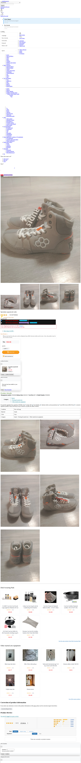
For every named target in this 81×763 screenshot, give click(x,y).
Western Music (9, 68)
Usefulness (31, 731)
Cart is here (22, 38)
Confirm (7, 754)
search (2, 5)
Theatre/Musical (10, 73)
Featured (4, 43)
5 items (72, 721)
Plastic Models (9, 91)
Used (19, 322)
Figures (8, 90)
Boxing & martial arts (17, 400)
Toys (7, 79)
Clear (40, 733)
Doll (7, 82)
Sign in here (22, 35)
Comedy (8, 61)
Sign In (2, 8)
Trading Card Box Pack (11, 92)
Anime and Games (10, 70)
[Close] (1, 364)
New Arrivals (5, 38)
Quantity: (4, 749)
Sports (3, 50)
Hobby (8, 88)
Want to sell (4, 45)
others (7, 57)
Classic (8, 69)
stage (7, 58)
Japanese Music (10, 66)
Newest (15, 731)
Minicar (8, 85)
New (14, 320)
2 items (72, 722)
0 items (72, 726)
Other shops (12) (8, 331)
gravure (8, 64)
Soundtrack (9, 71)
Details (21, 325)
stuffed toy (8, 81)
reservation (4, 40)
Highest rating (23, 731)
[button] (40, 14)
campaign (4, 35)
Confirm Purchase (9, 374)
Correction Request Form (6, 708)
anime (20, 51)
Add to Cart (10, 352)
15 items (72, 719)
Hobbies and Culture (11, 62)
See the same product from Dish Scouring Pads (69, 641)
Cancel (2, 374)
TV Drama (21, 53)
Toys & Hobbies (7, 78)
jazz (7, 74)
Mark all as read (4, 16)
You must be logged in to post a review (10, 716)
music (7, 55)
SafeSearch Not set (5, 7)
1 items (72, 724)
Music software (7, 65)
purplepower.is (5, 1)
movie (20, 52)
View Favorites (7, 389)
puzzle (7, 83)
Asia (7, 77)
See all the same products (74, 699)
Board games (9, 86)
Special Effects (9, 56)
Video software (22, 49)
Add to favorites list (8, 356)
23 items (23, 723)
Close (2, 389)
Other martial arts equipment (19, 401)
